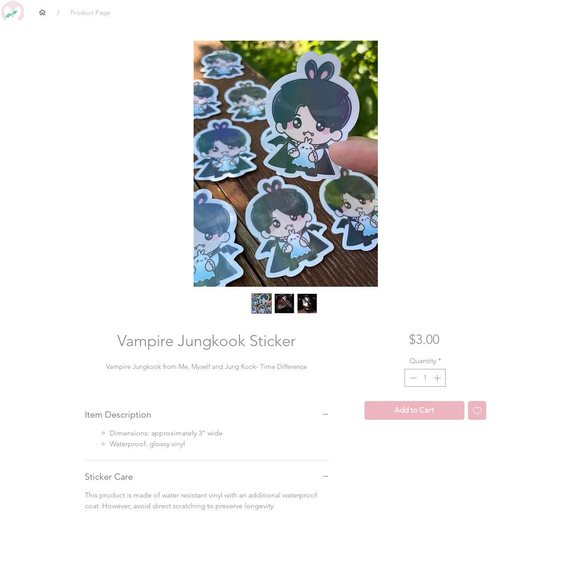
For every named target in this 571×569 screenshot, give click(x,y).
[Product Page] (90, 12)
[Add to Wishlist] (477, 410)
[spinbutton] (425, 377)
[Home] (42, 12)
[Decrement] (412, 377)
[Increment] (438, 377)
